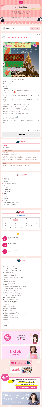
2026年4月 (21, 215)
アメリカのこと (7, 196)
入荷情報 (6, 187)
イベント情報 (7, 191)
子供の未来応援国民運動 (10, 183)
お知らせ (6, 181)
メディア (6, 200)
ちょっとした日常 (8, 189)
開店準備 (6, 198)
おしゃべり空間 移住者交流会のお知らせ (14, 37)
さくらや (6, 185)
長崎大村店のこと (8, 179)
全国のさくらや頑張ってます (11, 202)
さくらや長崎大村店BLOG (21, 7)
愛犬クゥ (6, 193)
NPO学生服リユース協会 (34, 130)
